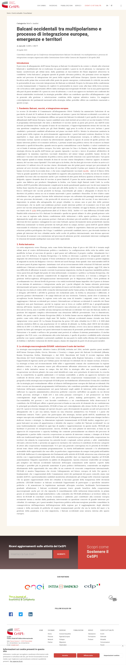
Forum (102, 645)
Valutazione (92, 634)
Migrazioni (62, 642)
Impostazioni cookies (112, 655)
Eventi (102, 634)
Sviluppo (62, 639)
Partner (50, 642)
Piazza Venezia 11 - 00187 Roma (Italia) (21, 641)
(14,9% (85, 171)
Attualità (103, 639)
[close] (122, 645)
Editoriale (103, 636)
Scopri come (98, 552)
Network (50, 639)
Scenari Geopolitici (65, 634)
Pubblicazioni (67, 5)
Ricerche (54, 5)
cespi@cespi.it (15, 645)
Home (9, 13)
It (111, 5)
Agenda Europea (64, 636)
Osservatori (63, 645)
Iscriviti (61, 554)
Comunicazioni (105, 642)
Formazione (92, 636)
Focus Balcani (27, 13)
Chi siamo (41, 5)
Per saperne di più (16, 661)
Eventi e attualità (93, 5)
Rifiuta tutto (88, 655)
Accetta (65, 655)
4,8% (34, 210)
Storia (50, 634)
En (107, 5)
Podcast (90, 639)
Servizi (78, 5)
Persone (50, 636)
